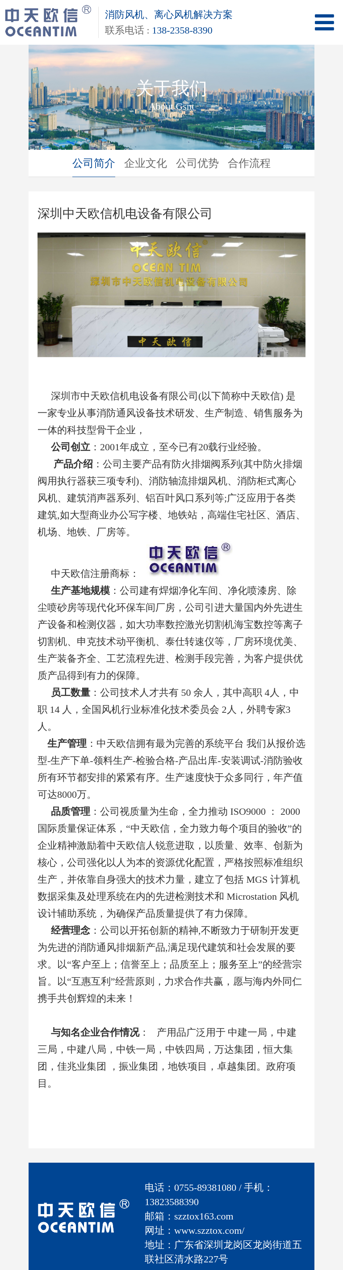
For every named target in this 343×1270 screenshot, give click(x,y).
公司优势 (197, 163)
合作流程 (249, 163)
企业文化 (145, 163)
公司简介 (93, 163)
